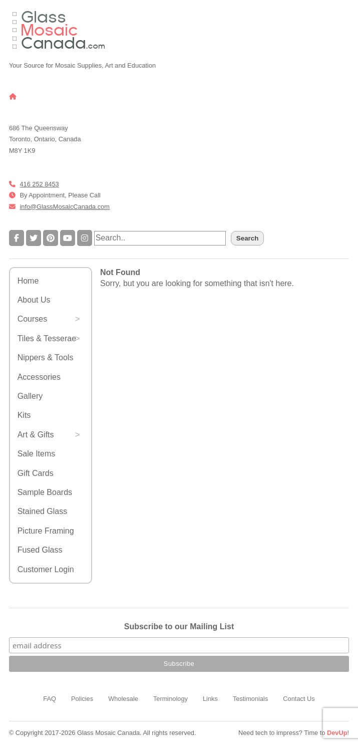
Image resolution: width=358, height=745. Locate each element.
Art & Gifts (36, 434)
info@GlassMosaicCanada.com (64, 206)
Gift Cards (36, 473)
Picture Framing (46, 531)
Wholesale (123, 698)
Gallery (30, 396)
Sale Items (37, 453)
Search (247, 238)
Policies (82, 698)
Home (28, 281)
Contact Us (298, 698)
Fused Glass (40, 550)
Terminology (170, 698)
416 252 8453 (39, 184)
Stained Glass (43, 511)
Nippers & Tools (46, 357)
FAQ (49, 698)
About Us (34, 300)
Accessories (39, 377)
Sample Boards (45, 492)
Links (210, 698)
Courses (33, 319)
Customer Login (46, 569)
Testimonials (250, 698)
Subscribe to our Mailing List (179, 626)
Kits (24, 415)
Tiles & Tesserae (47, 338)
